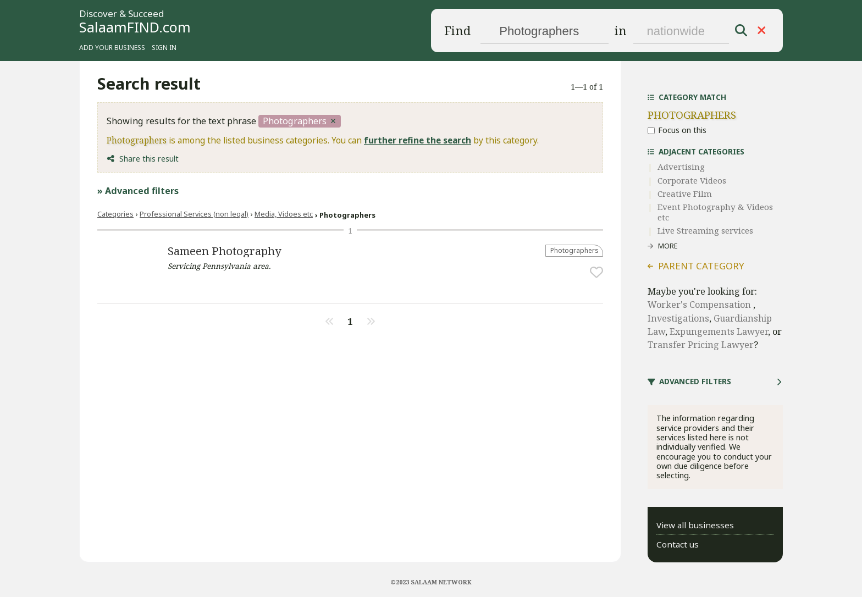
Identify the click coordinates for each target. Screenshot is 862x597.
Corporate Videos (691, 180)
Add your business (112, 47)
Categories (115, 214)
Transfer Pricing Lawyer (701, 345)
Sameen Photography (224, 250)
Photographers (574, 250)
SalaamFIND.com (135, 27)
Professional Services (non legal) (194, 214)
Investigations (678, 318)
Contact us (677, 544)
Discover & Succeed (121, 14)
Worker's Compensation (700, 304)
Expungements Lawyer (719, 331)
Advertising (681, 166)
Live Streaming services (705, 230)
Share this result (149, 158)
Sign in (164, 47)
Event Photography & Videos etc (715, 211)
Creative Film (684, 193)
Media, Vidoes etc (284, 214)
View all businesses (695, 524)
